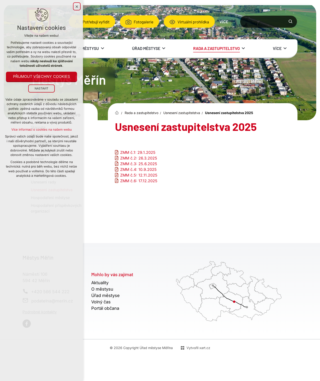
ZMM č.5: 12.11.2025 (138, 175)
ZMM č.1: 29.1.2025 (137, 152)
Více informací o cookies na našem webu (41, 129)
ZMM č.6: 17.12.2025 (138, 180)
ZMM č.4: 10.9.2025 (138, 169)
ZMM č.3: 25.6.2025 (138, 163)
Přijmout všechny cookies (41, 76)
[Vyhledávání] (290, 21)
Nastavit (41, 88)
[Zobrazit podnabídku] (231, 21)
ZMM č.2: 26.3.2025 (138, 158)
